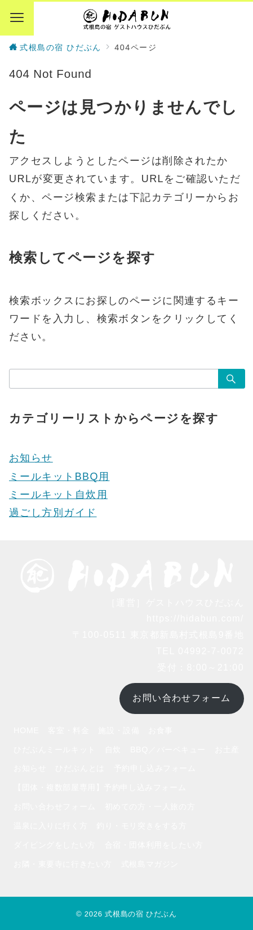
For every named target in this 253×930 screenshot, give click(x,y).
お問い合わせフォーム (181, 698)
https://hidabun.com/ (195, 618)
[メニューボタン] (17, 19)
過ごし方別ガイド (53, 512)
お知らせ (31, 458)
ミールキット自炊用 (58, 494)
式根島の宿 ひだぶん (141, 914)
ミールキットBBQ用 (59, 476)
